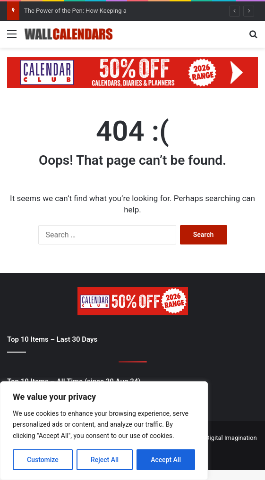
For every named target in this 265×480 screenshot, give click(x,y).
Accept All (166, 459)
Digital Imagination (231, 437)
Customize (43, 459)
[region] (104, 430)
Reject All (105, 459)
